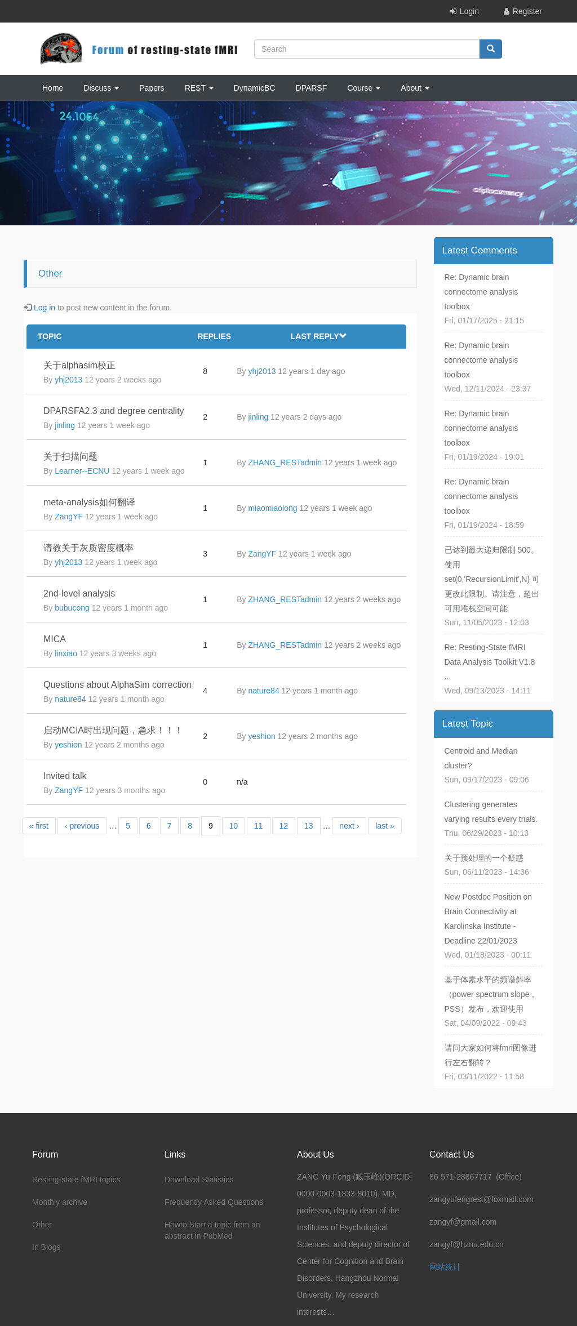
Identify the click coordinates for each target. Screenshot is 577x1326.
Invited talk (64, 776)
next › (349, 825)
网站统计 (445, 1266)
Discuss (101, 87)
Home (52, 87)
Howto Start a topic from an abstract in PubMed (212, 1230)
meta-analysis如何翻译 (89, 502)
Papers (151, 87)
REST (199, 87)
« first (38, 825)
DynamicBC (255, 87)
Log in (44, 307)
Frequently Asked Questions (214, 1202)
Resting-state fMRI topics (76, 1179)
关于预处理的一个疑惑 (484, 857)
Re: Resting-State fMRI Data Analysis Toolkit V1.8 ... (490, 662)
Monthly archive (59, 1202)
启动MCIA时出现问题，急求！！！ (113, 730)
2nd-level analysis (79, 593)
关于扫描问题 (70, 456)
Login (469, 11)
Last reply (319, 336)
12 (283, 825)
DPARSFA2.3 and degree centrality (113, 411)
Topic (50, 336)
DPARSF (311, 87)
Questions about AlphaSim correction (117, 684)
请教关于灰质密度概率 (88, 548)
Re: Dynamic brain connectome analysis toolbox (481, 292)
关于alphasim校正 (79, 365)
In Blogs (46, 1247)
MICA (54, 639)
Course (363, 87)
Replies (214, 336)
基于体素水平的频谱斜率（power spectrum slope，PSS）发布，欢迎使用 (491, 994)
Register (527, 11)
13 (308, 825)
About (415, 87)
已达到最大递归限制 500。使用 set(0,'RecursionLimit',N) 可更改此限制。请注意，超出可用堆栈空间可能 (492, 579)
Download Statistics (199, 1179)
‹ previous (82, 825)
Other (42, 1224)
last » (384, 825)
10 (233, 825)
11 (258, 825)
